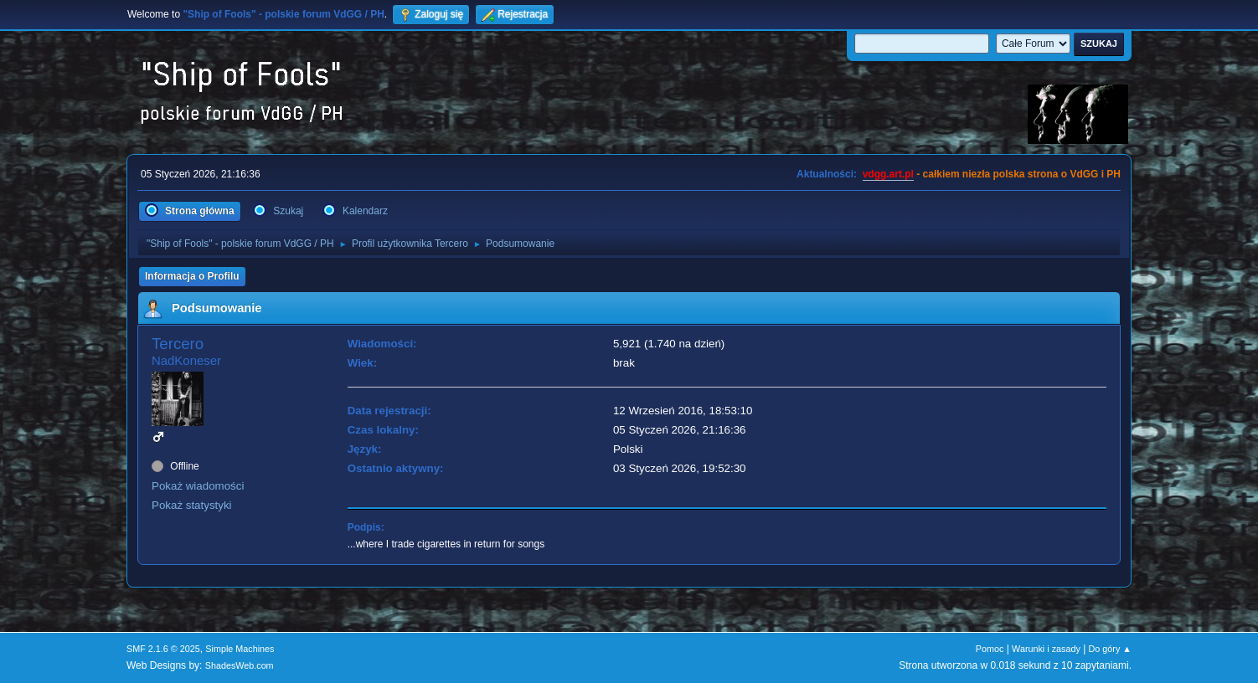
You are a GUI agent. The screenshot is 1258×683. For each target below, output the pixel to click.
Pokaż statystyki (192, 505)
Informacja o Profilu (192, 276)
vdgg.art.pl (888, 174)
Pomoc (990, 649)
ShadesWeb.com (239, 665)
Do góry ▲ (1110, 649)
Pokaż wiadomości (198, 486)
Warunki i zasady (1046, 649)
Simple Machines (239, 649)
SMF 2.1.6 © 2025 (163, 649)
